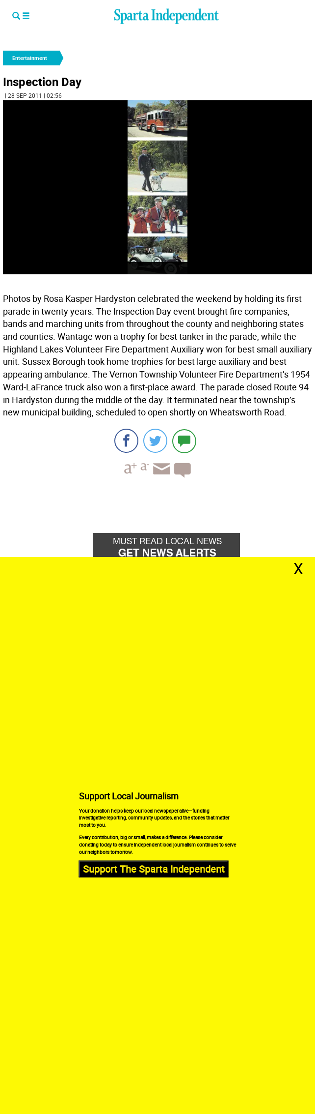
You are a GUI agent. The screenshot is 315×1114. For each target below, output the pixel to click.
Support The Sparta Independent (154, 868)
